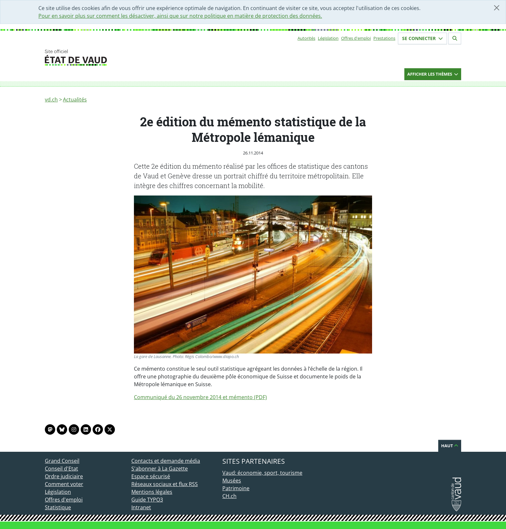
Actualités (75, 99)
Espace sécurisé (150, 476)
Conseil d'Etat (61, 468)
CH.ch (229, 496)
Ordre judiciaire (64, 476)
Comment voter (64, 484)
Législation (328, 38)
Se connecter (422, 38)
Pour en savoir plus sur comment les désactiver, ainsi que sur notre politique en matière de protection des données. (180, 15)
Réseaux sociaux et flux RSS (164, 484)
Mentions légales (151, 491)
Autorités (306, 38)
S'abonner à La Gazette (159, 468)
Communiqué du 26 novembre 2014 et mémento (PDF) (200, 397)
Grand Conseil (62, 460)
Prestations (384, 38)
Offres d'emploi (356, 38)
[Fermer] (497, 7)
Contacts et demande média (165, 460)
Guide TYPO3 (147, 499)
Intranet (141, 507)
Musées (231, 480)
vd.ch (51, 99)
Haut (449, 446)
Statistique (58, 507)
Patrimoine (235, 488)
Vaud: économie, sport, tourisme (262, 472)
